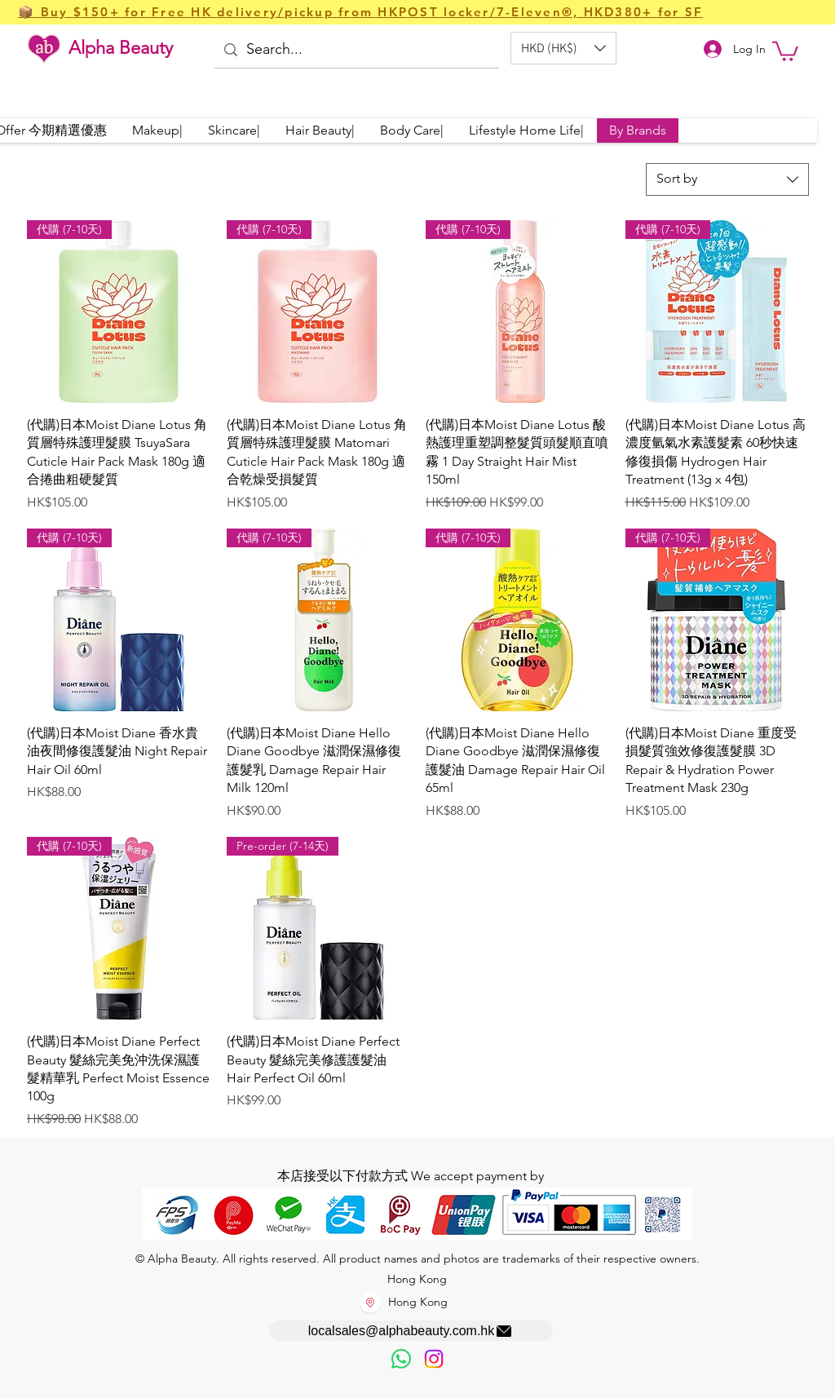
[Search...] (355, 50)
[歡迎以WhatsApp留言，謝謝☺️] (401, 1359)
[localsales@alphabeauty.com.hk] (411, 1331)
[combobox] (727, 179)
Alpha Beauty (120, 48)
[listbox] (563, 48)
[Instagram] (434, 1359)
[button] (563, 48)
